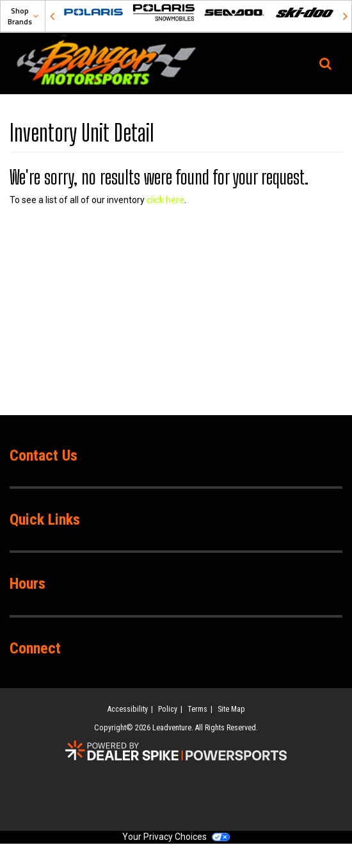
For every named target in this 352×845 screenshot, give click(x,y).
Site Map (231, 709)
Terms (197, 709)
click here (165, 200)
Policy (167, 709)
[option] (93, 12)
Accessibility (128, 709)
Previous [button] (51, 16)
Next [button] (345, 16)
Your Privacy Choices (176, 837)
